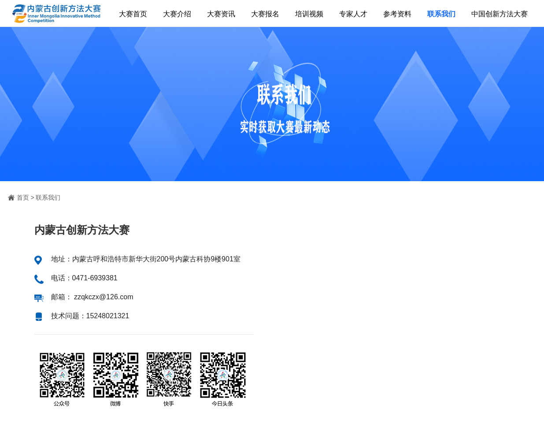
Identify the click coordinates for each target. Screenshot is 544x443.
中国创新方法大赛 (499, 14)
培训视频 (309, 14)
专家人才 (353, 14)
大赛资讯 (221, 14)
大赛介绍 (177, 14)
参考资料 (397, 14)
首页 (23, 197)
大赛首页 (133, 14)
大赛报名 (265, 14)
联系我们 (441, 14)
